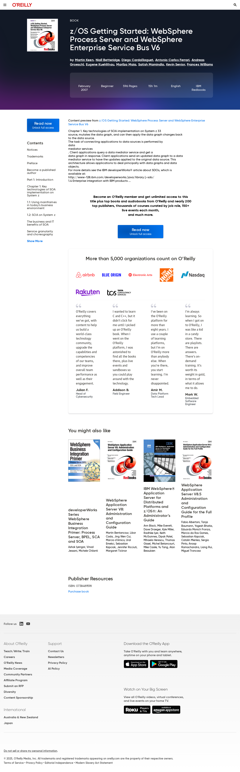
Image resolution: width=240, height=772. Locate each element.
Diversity (10, 692)
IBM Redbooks (199, 88)
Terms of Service (14, 763)
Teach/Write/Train (17, 651)
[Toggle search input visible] (235, 4)
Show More (35, 241)
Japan (8, 723)
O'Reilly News (13, 663)
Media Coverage (15, 669)
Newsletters (56, 657)
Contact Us (56, 651)
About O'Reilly (15, 643)
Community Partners (18, 674)
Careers (9, 657)
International (15, 709)
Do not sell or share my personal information (30, 751)
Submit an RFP (14, 686)
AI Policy (54, 669)
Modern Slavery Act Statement (94, 763)
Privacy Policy (57, 663)
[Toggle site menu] (4, 4)
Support (55, 643)
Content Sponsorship (18, 698)
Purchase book (78, 591)
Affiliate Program (16, 680)
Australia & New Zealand (21, 717)
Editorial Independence (59, 763)
